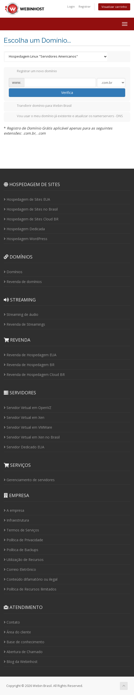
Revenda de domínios (23, 281)
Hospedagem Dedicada (24, 228)
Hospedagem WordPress (25, 238)
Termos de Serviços (21, 530)
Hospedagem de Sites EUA (27, 199)
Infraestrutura (16, 520)
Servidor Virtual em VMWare (28, 427)
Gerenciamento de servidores (29, 479)
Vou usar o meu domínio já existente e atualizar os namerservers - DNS (66, 116)
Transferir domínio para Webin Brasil (40, 106)
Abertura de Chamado (23, 651)
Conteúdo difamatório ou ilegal (30, 579)
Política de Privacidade (23, 539)
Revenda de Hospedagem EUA (30, 354)
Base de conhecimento (24, 641)
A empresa (14, 510)
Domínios (13, 271)
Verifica (67, 92)
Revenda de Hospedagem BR (29, 364)
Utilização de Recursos (24, 559)
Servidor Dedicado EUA (24, 447)
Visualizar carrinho (114, 7)
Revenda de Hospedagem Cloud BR (34, 374)
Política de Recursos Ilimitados (30, 589)
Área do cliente (17, 632)
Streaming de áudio (21, 314)
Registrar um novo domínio (33, 71)
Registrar (85, 6)
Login (71, 6)
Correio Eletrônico (20, 569)
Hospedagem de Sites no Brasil (31, 209)
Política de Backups (21, 549)
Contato (12, 622)
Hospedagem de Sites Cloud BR (31, 219)
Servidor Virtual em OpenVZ (27, 407)
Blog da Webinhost (21, 661)
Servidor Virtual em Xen (24, 417)
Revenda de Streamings (24, 324)
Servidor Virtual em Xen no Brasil (32, 437)
